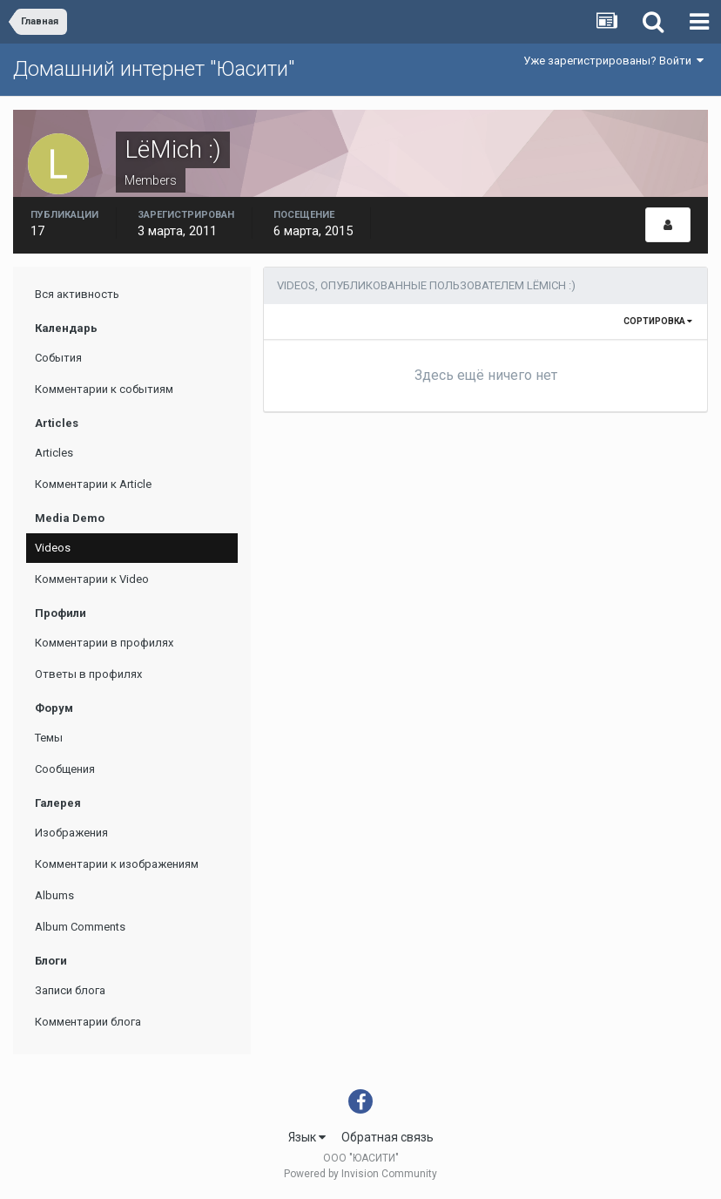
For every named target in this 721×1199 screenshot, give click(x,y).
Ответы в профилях (88, 674)
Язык (307, 1137)
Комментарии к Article (93, 484)
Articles (54, 452)
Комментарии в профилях (104, 642)
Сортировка (657, 321)
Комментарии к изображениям (117, 863)
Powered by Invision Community (360, 1174)
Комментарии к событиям (104, 389)
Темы (49, 737)
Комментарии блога (88, 1021)
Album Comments (80, 926)
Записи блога (70, 990)
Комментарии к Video (92, 579)
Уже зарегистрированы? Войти (613, 60)
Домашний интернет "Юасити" (153, 69)
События (58, 357)
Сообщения (65, 769)
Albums (54, 895)
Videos (53, 547)
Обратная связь (387, 1137)
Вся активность (77, 294)
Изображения (71, 832)
